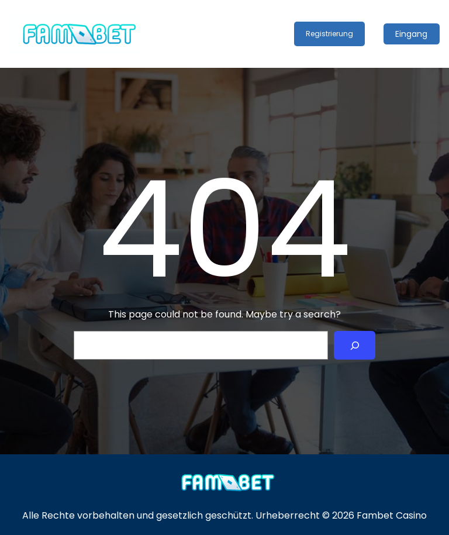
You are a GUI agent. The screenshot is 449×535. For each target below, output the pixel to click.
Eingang (411, 34)
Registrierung (329, 34)
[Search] (354, 345)
